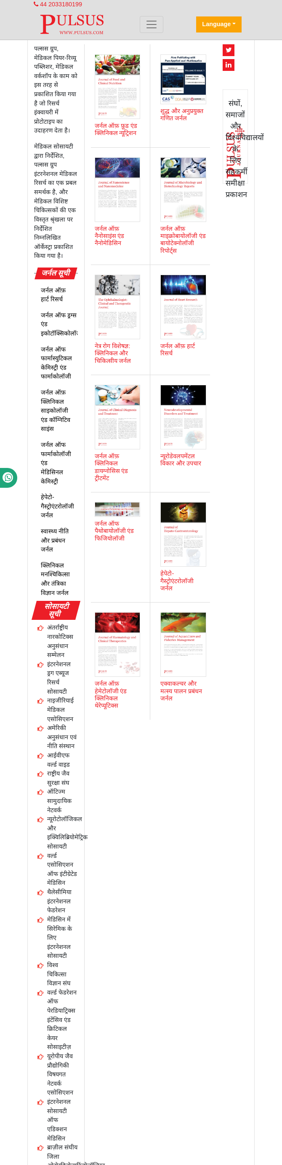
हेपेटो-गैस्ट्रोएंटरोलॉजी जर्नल (57, 506)
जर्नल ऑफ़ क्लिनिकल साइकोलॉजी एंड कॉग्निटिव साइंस (55, 410)
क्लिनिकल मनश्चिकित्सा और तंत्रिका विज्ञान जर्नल (55, 579)
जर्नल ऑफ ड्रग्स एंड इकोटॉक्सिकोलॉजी (61, 324)
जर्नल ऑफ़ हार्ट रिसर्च (53, 295)
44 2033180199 (58, 4)
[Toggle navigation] (151, 24)
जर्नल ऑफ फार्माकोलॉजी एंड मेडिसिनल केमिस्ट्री (56, 462)
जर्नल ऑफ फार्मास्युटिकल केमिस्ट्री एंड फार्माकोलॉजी (56, 363)
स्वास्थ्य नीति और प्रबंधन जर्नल (55, 540)
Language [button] (216, 24)
